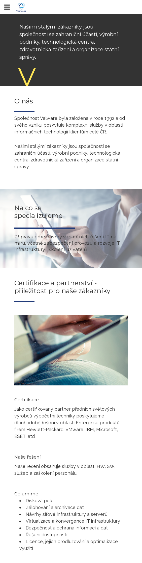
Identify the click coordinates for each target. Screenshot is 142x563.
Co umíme (26, 494)
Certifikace (26, 400)
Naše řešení (27, 457)
